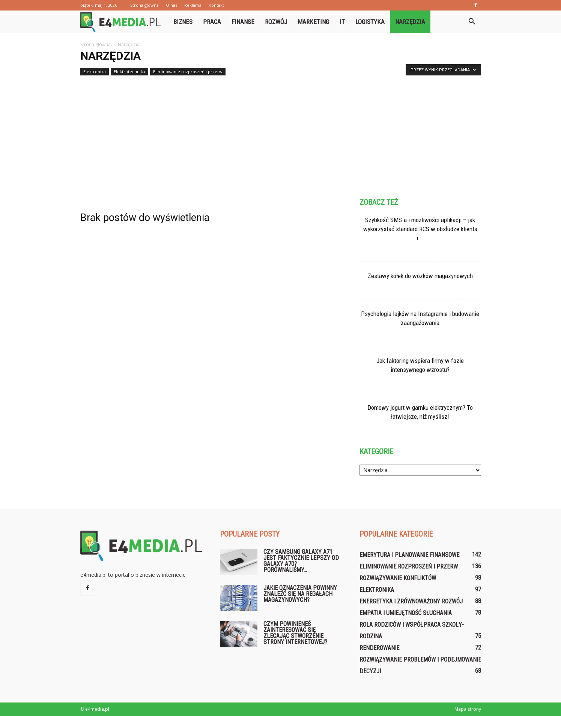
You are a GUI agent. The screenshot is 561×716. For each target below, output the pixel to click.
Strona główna (144, 5)
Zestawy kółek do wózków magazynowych (420, 276)
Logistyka (370, 22)
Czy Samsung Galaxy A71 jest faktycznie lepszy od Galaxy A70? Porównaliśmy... (301, 560)
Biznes (183, 22)
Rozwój (276, 22)
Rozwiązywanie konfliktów (397, 578)
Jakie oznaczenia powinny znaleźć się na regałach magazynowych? (300, 593)
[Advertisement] (281, 134)
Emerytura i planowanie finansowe (409, 554)
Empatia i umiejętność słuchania (405, 613)
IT (342, 22)
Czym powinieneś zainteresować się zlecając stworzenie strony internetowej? (295, 632)
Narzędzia (410, 22)
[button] (472, 22)
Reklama (193, 5)
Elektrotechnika (129, 71)
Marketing (313, 22)
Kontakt (216, 5)
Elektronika (94, 71)
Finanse (243, 22)
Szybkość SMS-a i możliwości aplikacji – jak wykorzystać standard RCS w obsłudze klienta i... (420, 229)
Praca (212, 22)
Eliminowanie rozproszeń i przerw (188, 71)
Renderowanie (379, 647)
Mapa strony (467, 709)
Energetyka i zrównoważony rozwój (411, 601)
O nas (171, 5)
